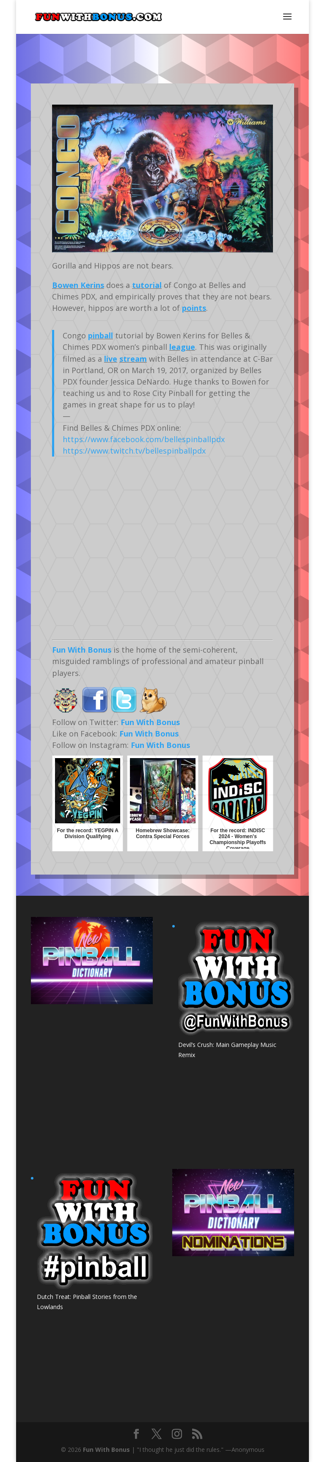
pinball (100, 335)
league (182, 347)
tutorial (147, 285)
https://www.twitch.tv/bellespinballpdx (134, 451)
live (110, 359)
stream (133, 359)
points (194, 308)
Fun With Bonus (81, 650)
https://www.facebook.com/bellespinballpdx (144, 439)
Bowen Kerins (78, 285)
